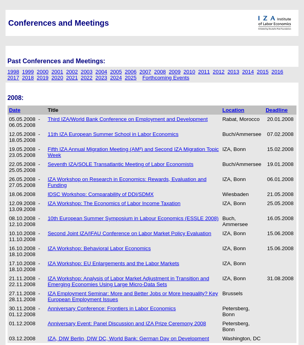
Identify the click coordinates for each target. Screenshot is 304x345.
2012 (219, 72)
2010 (189, 72)
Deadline (277, 110)
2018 (28, 78)
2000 (43, 72)
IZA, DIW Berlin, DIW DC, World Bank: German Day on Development (128, 338)
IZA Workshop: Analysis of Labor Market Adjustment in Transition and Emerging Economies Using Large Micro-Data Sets (128, 281)
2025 (131, 78)
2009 (174, 72)
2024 (116, 78)
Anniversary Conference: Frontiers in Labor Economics (112, 308)
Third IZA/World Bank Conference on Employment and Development (127, 119)
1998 (13, 72)
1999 (28, 72)
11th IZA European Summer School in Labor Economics (113, 134)
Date (15, 110)
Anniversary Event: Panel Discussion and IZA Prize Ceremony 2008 (127, 323)
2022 (87, 78)
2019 (43, 78)
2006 (131, 72)
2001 (57, 72)
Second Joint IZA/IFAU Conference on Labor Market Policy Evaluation (129, 233)
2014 (248, 72)
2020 (57, 78)
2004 (101, 72)
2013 (233, 72)
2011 (204, 72)
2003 (87, 72)
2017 (13, 78)
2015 (263, 72)
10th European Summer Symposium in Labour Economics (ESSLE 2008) (133, 218)
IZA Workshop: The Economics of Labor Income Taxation (114, 203)
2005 (116, 72)
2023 (101, 78)
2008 (160, 72)
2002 (72, 72)
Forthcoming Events (166, 78)
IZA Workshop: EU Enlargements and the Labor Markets (113, 263)
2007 (145, 72)
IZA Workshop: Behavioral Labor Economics (99, 248)
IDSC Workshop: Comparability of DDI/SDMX (101, 194)
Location (233, 110)
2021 (72, 78)
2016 (277, 72)
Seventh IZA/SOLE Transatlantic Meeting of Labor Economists (120, 164)
